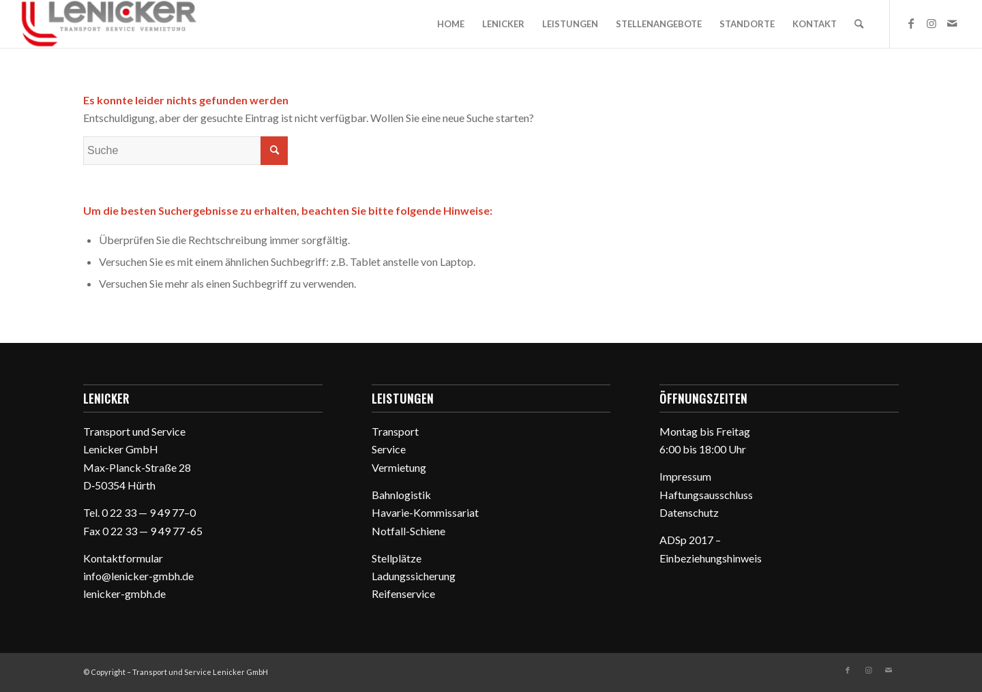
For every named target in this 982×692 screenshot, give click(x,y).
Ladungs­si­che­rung (414, 575)
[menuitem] (450, 24)
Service (389, 448)
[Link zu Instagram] (931, 23)
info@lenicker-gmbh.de (138, 575)
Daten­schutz (689, 512)
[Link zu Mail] (952, 23)
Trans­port (395, 431)
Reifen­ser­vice (403, 593)
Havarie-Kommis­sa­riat (425, 512)
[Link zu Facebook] (911, 23)
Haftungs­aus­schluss (706, 494)
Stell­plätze (396, 558)
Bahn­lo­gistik (401, 494)
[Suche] (859, 24)
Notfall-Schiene (408, 530)
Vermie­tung (399, 467)
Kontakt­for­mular (123, 558)
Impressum (685, 476)
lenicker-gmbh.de (124, 593)
